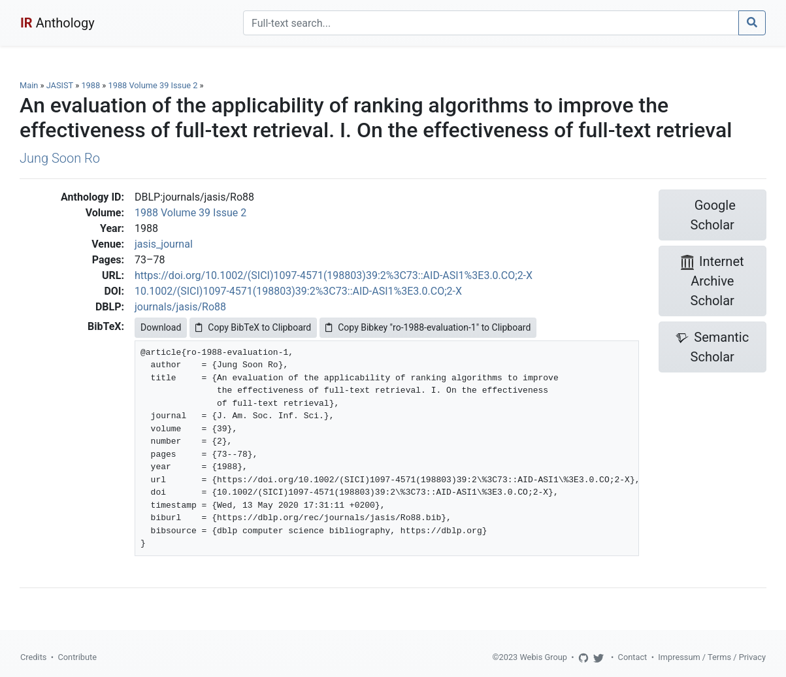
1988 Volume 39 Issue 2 (154, 85)
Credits (33, 657)
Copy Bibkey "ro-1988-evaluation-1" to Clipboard (428, 327)
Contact (632, 657)
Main (29, 85)
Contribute (77, 657)
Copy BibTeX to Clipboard (253, 327)
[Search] (491, 22)
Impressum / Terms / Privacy (712, 657)
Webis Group (543, 657)
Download (160, 327)
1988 (90, 85)
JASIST (59, 85)
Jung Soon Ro (60, 158)
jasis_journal (164, 244)
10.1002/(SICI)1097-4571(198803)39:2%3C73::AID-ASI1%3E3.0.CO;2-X (298, 291)
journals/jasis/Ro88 (180, 307)
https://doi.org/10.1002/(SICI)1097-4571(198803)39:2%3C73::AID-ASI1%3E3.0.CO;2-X (333, 275)
